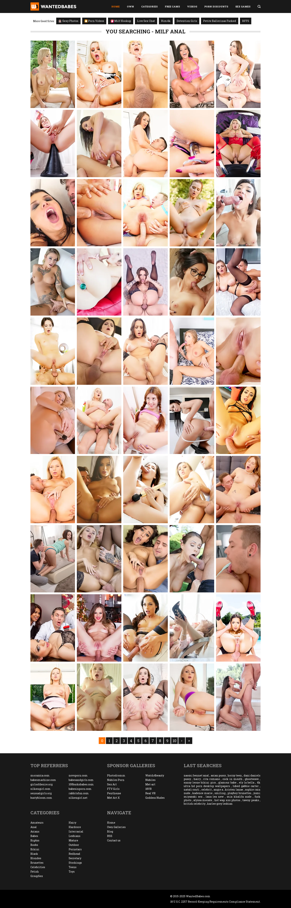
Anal (33, 827)
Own (130, 6)
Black (34, 853)
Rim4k (166, 21)
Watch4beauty (154, 775)
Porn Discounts (216, 6)
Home (115, 6)
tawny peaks (250, 800)
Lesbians (74, 836)
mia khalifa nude (239, 796)
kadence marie (202, 793)
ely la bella (246, 782)
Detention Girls (187, 21)
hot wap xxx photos (227, 800)
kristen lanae (234, 789)
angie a (218, 789)
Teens (72, 867)
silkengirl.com (40, 789)
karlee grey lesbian (220, 803)
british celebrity (194, 803)
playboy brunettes (239, 793)
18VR (148, 789)
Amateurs (36, 822)
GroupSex (36, 876)
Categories (149, 6)
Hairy (72, 822)
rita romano (211, 779)
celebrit (206, 789)
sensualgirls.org (41, 793)
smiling (220, 793)
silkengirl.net (78, 797)
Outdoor (74, 845)
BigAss (34, 840)
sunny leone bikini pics (200, 782)
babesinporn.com (80, 789)
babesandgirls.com (81, 780)
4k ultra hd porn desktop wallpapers (222, 784)
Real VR (150, 793)
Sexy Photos (68, 21)
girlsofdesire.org (41, 784)
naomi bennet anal (196, 775)
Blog (110, 831)
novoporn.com (78, 775)
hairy (197, 779)
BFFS (245, 21)
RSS (109, 836)
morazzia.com (40, 775)
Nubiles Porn (115, 780)
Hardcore (75, 827)
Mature (73, 840)
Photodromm (116, 775)
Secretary (75, 858)
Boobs (34, 845)
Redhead (74, 853)
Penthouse (114, 793)
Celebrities (37, 867)
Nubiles (150, 780)
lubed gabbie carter (246, 786)
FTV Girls (113, 789)
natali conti (192, 789)
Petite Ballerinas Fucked (219, 21)
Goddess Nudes (155, 797)
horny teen (235, 775)
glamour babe (227, 782)
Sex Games (242, 6)
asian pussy (218, 775)
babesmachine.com (43, 780)
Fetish (34, 871)
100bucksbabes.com (81, 784)
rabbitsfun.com (79, 793)
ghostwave (252, 779)
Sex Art (112, 784)
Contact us (113, 840)
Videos (192, 6)
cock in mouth (232, 779)
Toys (72, 871)
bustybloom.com (41, 797)
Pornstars (75, 849)
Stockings (75, 862)
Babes (34, 836)
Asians (34, 831)
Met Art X (113, 797)
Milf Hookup (121, 21)
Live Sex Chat (146, 21)
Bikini (34, 849)
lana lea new (215, 796)
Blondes (35, 858)
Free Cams (172, 6)
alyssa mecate (202, 800)
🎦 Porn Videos (94, 21)
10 (174, 740)
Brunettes (36, 862)
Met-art (150, 784)
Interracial (76, 831)
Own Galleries (116, 827)
